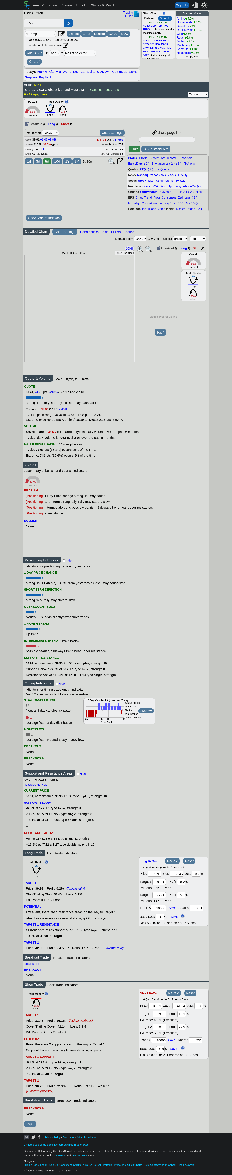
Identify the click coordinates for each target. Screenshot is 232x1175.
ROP (166, 51)
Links (134, 149)
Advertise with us (86, 1137)
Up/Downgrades (178, 186)
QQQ (124, 34)
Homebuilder (185, 22)
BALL (166, 41)
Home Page (32, 1165)
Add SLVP (34, 53)
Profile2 (144, 158)
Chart (34, 61)
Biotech (182, 41)
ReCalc (172, 861)
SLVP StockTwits (156, 149)
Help (146, 1165)
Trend (148, 197)
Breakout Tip (31, 964)
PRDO (146, 29)
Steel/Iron (183, 26)
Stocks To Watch (103, 5)
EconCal (79, 72)
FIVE (165, 26)
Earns (133, 72)
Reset (189, 861)
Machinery (183, 45)
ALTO (151, 41)
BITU (153, 44)
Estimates (184, 197)
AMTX (146, 26)
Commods (119, 72)
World (67, 72)
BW (158, 44)
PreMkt (42, 72)
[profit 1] (181, 882)
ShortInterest (160, 164)
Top (160, 332)
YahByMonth (149, 192)
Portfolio (81, 5)
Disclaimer (69, 1137)
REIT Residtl (185, 30)
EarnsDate (135, 164)
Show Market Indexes (44, 218)
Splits (91, 72)
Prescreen (120, 1165)
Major (161, 209)
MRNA (146, 51)
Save (172, 908)
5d (47, 161)
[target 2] (159, 895)
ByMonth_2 (167, 192)
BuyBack (45, 77)
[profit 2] (181, 895)
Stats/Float (158, 158)
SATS (146, 55)
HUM (169, 48)
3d (38, 161)
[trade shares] (196, 908)
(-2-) (146, 164)
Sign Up (182, 5)
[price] (154, 874)
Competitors (149, 203)
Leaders (99, 34)
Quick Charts (134, 1165)
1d (29, 161)
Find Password (185, 1165)
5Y (77, 161)
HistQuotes (162, 169)
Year (157, 197)
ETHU (153, 48)
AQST (158, 41)
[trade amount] (158, 908)
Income (172, 158)
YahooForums (164, 181)
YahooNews (158, 175)
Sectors (73, 34)
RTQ (143, 169)
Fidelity (182, 175)
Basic (104, 232)
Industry (134, 203)
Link (42, 149)
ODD (154, 51)
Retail (180, 37)
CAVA (146, 48)
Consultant (50, 5)
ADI (145, 41)
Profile (132, 158)
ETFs (86, 34)
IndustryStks (167, 203)
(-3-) (178, 164)
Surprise (31, 77)
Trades (190, 209)
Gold (180, 34)
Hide (68, 560)
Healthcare (184, 53)
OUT (160, 51)
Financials (185, 158)
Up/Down (103, 72)
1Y (67, 161)
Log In (43, 1165)
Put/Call (182, 192)
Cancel (172, 1165)
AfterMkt (55, 72)
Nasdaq (142, 175)
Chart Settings (112, 133)
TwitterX (181, 181)
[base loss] (160, 917)
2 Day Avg (146, 711)
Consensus (169, 197)
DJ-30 (113, 34)
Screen (66, 5)
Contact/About (158, 1165)
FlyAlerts (189, 164)
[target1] (159, 882)
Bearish (128, 232)
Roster (180, 209)
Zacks (172, 175)
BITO (146, 44)
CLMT (154, 26)
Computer (183, 49)
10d (57, 161)
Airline (181, 18)
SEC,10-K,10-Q (187, 203)
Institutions (149, 209)
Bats (163, 186)
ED (160, 26)
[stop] (176, 874)
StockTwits (145, 181)
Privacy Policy (52, 1137)
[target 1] (159, 1014)
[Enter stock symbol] (44, 23)
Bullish (116, 232)
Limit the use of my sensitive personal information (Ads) (57, 1145)
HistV (199, 192)
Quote (146, 186)
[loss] (196, 874)
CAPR (164, 44)
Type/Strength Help (35, 784)
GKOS (161, 48)
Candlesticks (89, 232)
